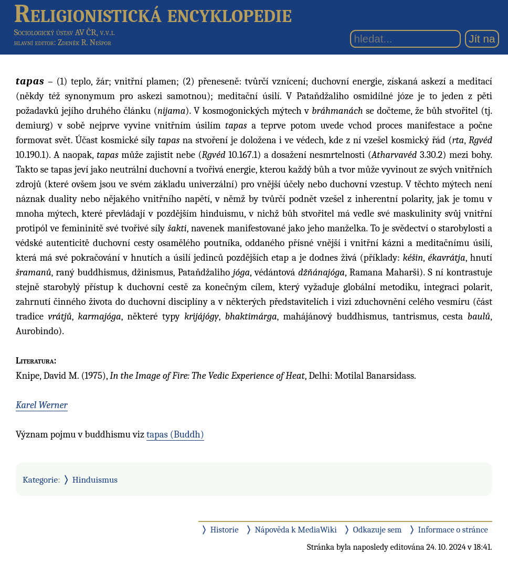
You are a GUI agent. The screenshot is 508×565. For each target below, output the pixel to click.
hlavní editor (34, 42)
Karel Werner (42, 405)
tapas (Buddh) (175, 434)
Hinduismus (95, 479)
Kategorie (40, 479)
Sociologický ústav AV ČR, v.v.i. (64, 32)
